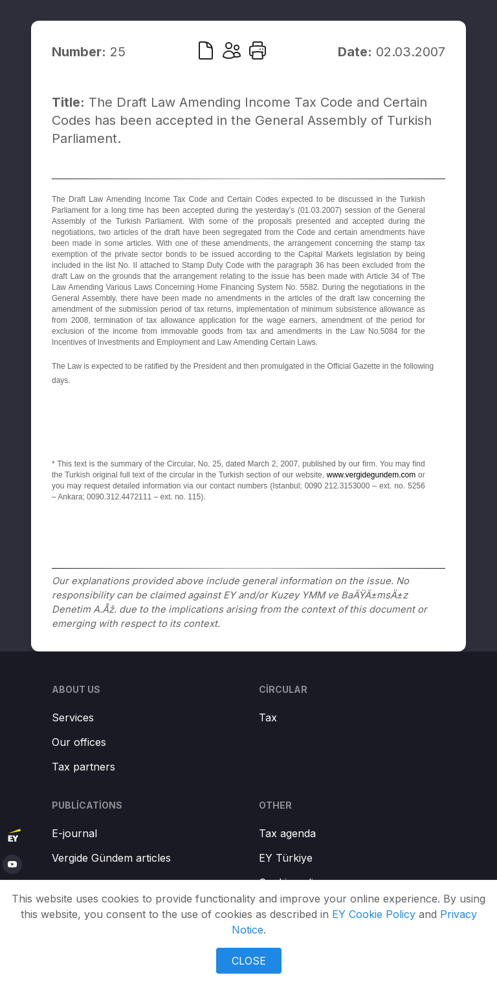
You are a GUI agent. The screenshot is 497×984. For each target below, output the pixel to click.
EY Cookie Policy (373, 914)
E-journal (74, 833)
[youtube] (12, 864)
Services (73, 717)
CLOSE (249, 960)
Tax (268, 717)
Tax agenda (287, 833)
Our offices (79, 742)
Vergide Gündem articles (111, 857)
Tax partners (83, 766)
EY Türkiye (286, 857)
